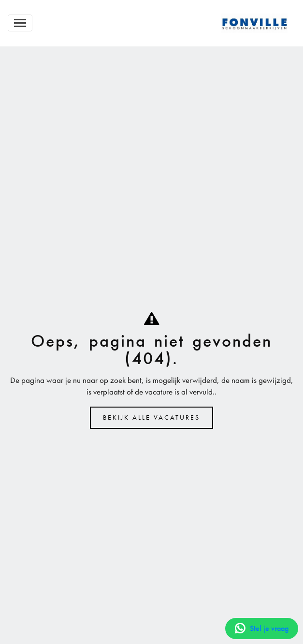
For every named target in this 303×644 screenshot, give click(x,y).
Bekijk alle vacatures (151, 417)
